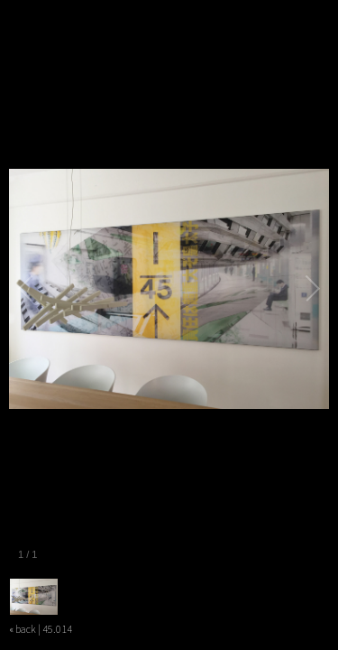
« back (22, 629)
